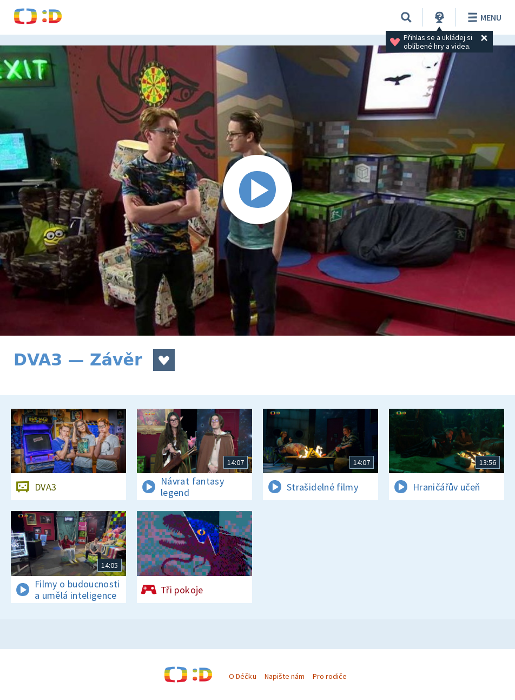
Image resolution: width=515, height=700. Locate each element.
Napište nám (285, 676)
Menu (482, 17)
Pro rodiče (330, 676)
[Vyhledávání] (406, 17)
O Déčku (242, 676)
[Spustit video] (257, 190)
